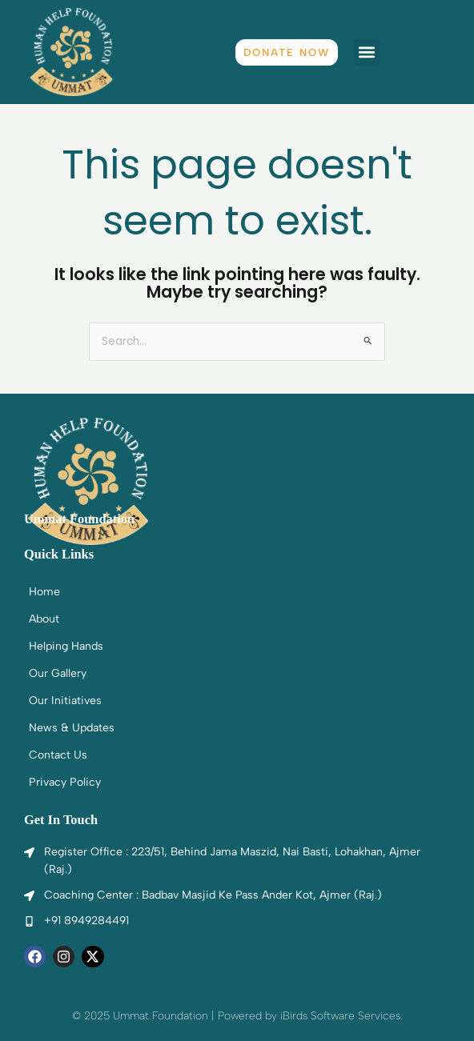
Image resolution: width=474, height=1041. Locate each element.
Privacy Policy (65, 782)
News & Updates (71, 728)
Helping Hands (66, 646)
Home (44, 592)
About (44, 619)
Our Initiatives (65, 700)
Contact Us (58, 755)
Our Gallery (57, 673)
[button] (367, 52)
